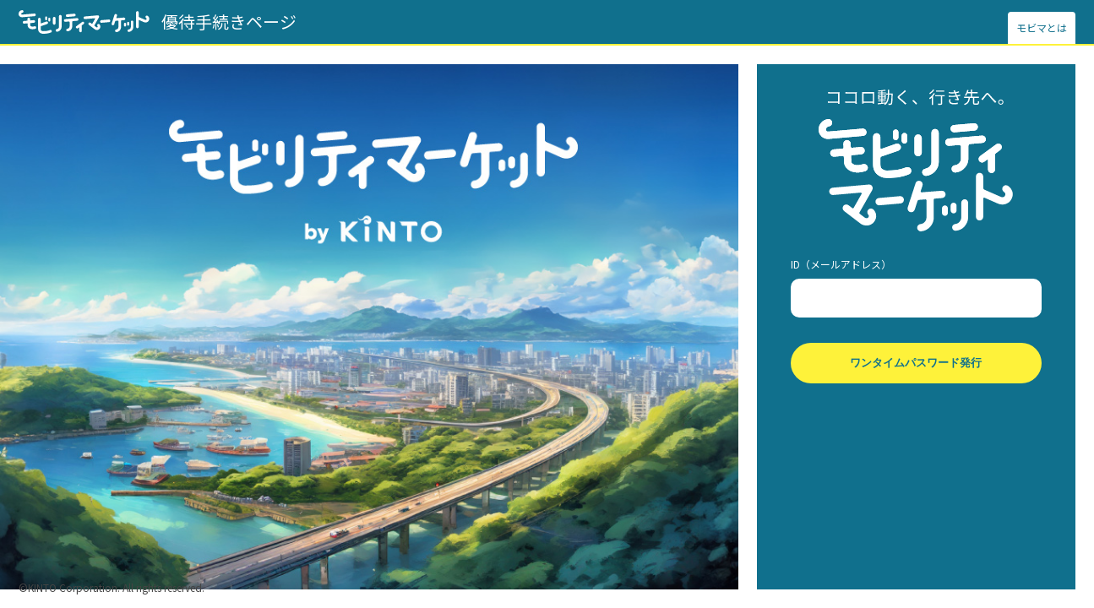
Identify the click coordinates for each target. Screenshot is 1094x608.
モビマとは (1041, 27)
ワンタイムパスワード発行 (916, 362)
